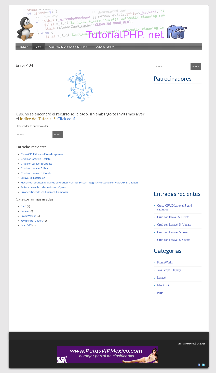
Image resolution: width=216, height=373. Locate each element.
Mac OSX (26, 225)
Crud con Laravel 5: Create (36, 173)
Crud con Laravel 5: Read (35, 168)
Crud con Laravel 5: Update (36, 163)
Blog (38, 46)
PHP (23, 206)
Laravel (25, 211)
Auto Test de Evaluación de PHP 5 (68, 46)
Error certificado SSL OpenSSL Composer (44, 191)
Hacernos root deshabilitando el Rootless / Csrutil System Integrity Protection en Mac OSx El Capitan (79, 182)
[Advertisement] (179, 137)
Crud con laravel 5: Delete (35, 158)
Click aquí (66, 118)
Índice (24, 46)
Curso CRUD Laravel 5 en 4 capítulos (42, 154)
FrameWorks (28, 215)
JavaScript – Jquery (32, 220)
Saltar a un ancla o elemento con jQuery (43, 187)
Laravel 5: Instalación (33, 177)
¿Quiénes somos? (104, 46)
